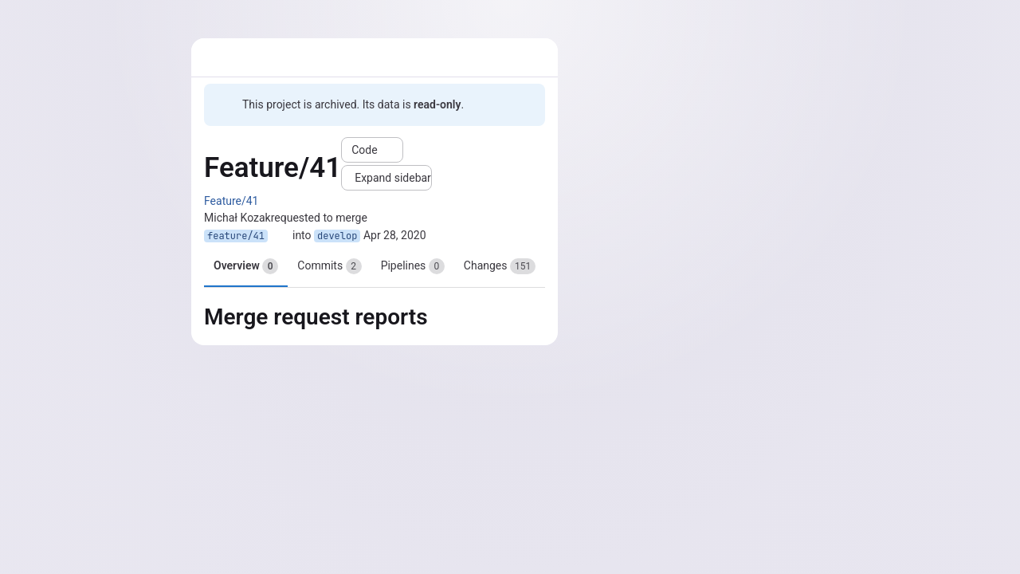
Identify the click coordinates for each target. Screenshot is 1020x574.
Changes (500, 266)
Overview (246, 266)
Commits (329, 266)
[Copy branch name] (280, 236)
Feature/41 (231, 201)
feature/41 (236, 236)
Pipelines (413, 266)
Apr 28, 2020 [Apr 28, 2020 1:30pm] (394, 235)
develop (337, 236)
